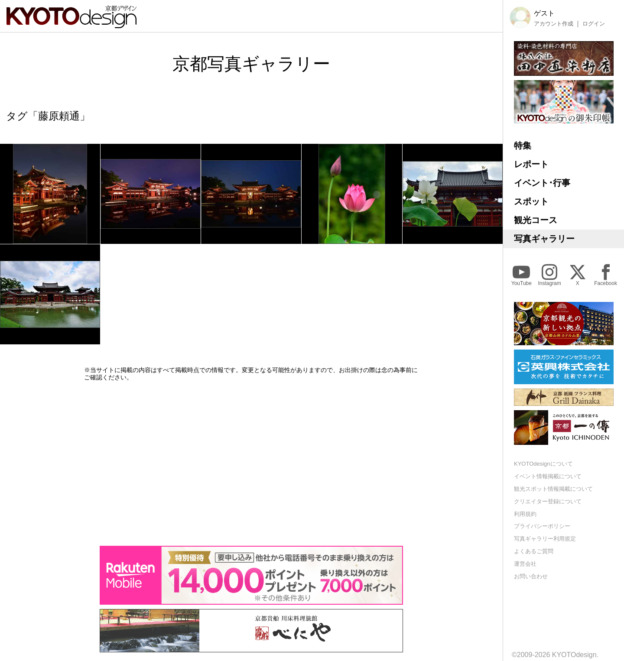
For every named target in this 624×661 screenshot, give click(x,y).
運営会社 (525, 564)
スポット (531, 201)
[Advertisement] (251, 463)
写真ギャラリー (544, 238)
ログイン (593, 24)
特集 (522, 145)
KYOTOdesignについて (543, 463)
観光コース (535, 220)
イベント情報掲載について (548, 476)
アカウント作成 (553, 24)
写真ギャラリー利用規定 (545, 538)
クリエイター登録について (548, 501)
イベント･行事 (542, 183)
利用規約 (525, 514)
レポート (531, 164)
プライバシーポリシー (542, 526)
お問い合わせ (531, 576)
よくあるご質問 (533, 551)
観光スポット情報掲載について (553, 489)
